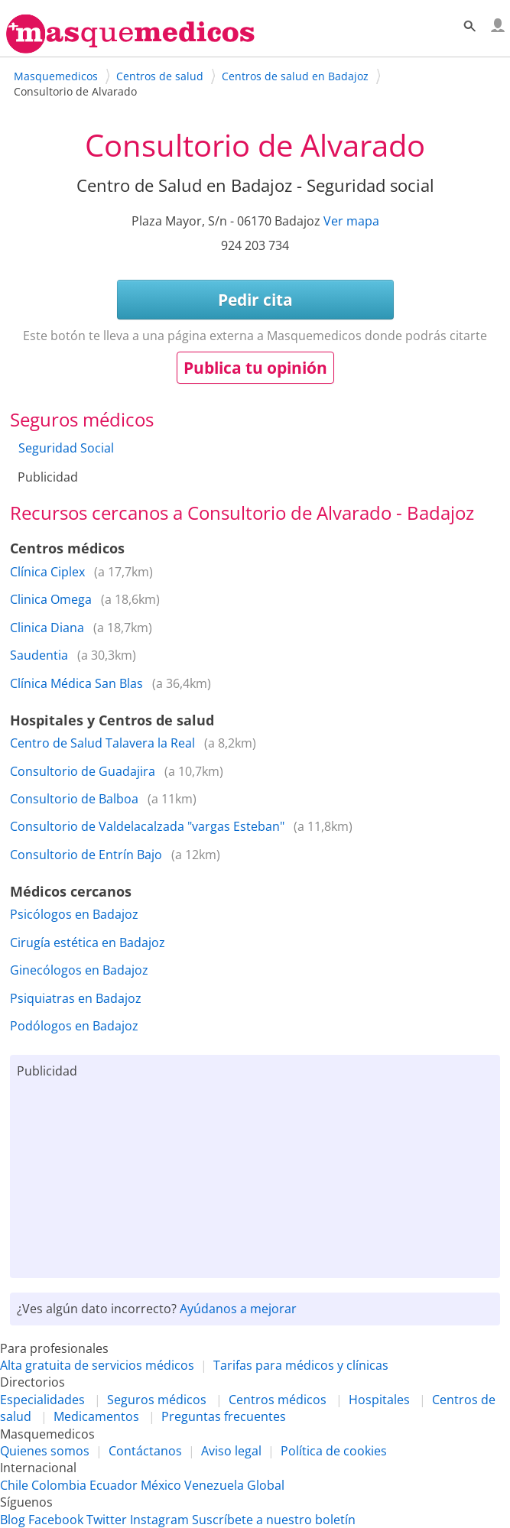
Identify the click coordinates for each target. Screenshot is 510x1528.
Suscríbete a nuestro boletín (274, 1519)
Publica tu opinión (255, 367)
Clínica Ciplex (47, 571)
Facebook (55, 1519)
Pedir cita (255, 299)
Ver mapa (351, 220)
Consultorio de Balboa (74, 798)
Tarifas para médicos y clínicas (300, 1365)
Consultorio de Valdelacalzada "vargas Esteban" (147, 826)
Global (265, 1485)
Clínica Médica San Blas (76, 683)
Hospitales (379, 1399)
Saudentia (39, 655)
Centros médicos (277, 1399)
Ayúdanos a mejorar (238, 1308)
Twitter (106, 1519)
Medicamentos (96, 1416)
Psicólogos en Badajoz (74, 914)
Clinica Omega (51, 599)
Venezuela (214, 1485)
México (161, 1485)
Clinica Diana (47, 627)
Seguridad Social (66, 448)
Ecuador (113, 1485)
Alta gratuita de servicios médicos (97, 1365)
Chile (14, 1485)
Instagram (159, 1519)
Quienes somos (44, 1450)
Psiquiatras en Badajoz (75, 998)
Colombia (58, 1485)
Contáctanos (145, 1450)
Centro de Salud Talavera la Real (102, 743)
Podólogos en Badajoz (74, 1025)
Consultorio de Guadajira (82, 771)
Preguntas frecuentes (223, 1416)
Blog (12, 1519)
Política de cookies (334, 1450)
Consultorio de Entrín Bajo (86, 854)
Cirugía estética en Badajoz (87, 942)
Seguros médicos (156, 1399)
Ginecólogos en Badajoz (79, 970)
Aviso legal (231, 1450)
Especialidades (42, 1399)
